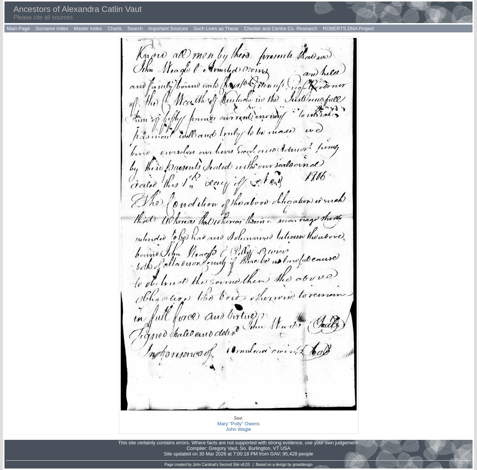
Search (135, 28)
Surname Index (51, 28)
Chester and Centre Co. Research (281, 28)
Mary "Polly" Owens (238, 423)
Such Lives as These (215, 28)
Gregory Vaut (223, 448)
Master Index (88, 28)
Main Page (18, 28)
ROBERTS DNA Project (348, 28)
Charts (114, 28)
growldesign (302, 465)
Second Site (229, 465)
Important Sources (168, 28)
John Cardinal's (205, 465)
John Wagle (238, 429)
